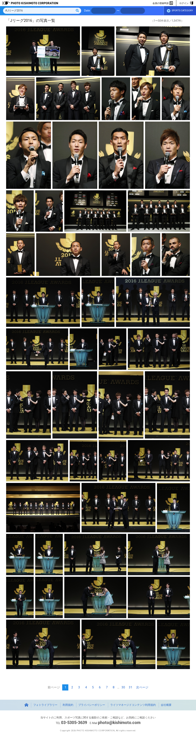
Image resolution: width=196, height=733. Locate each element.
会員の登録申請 (163, 3)
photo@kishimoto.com (119, 722)
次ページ (142, 687)
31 (130, 687)
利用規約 (68, 705)
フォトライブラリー (45, 705)
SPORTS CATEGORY (180, 11)
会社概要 (166, 705)
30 (123, 687)
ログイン (186, 3)
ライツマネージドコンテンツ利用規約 (133, 705)
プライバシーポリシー (91, 705)
